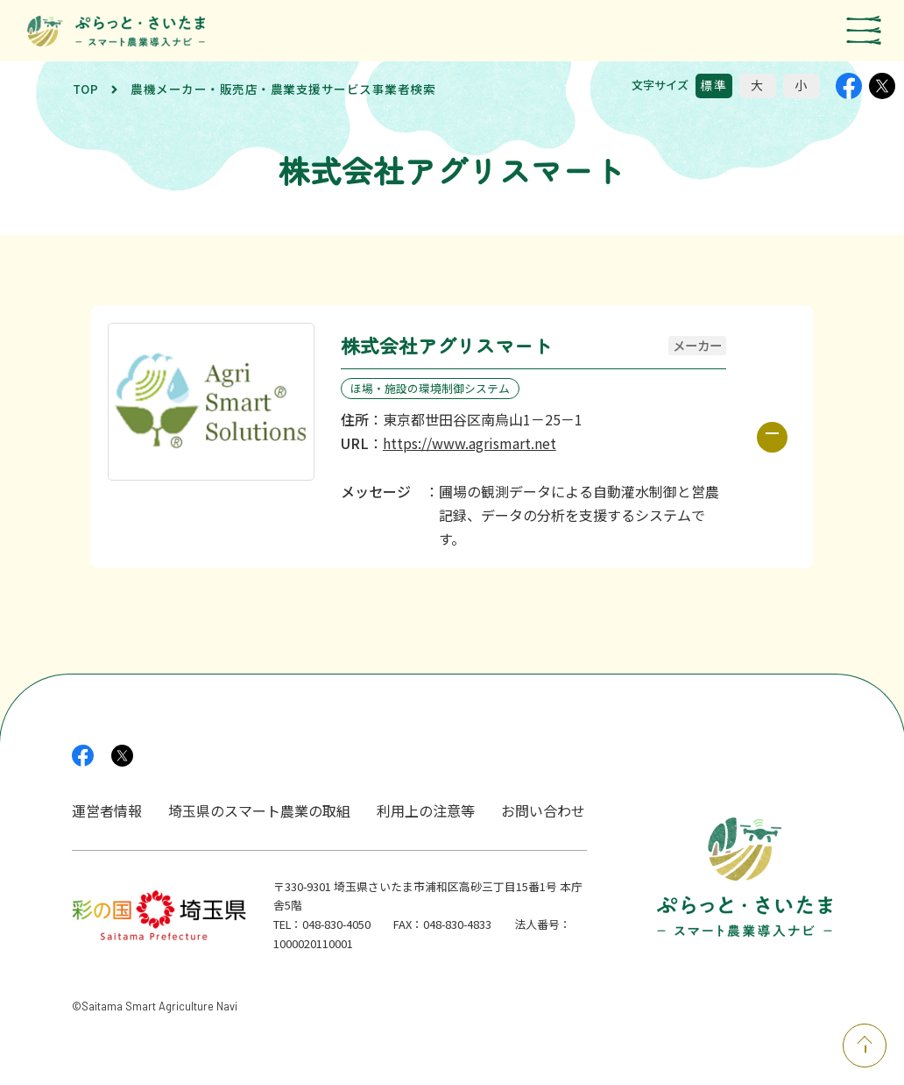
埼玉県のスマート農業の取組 (259, 810)
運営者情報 (107, 810)
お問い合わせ (543, 810)
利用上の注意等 (426, 810)
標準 (714, 85)
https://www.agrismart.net (469, 442)
